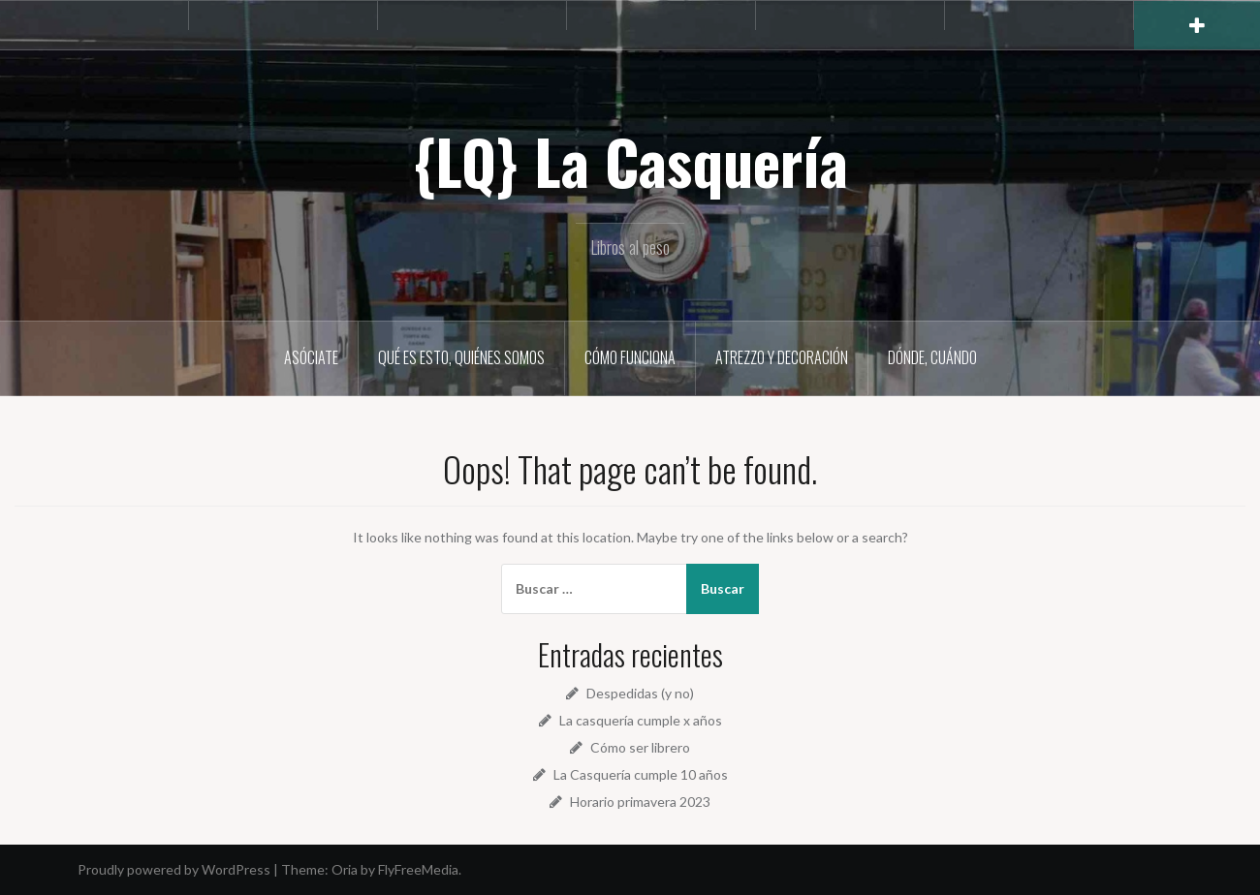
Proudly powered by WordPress (174, 869)
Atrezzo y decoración (781, 357)
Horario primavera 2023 (640, 801)
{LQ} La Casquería (630, 160)
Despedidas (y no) (640, 693)
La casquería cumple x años (640, 720)
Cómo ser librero (640, 747)
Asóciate (311, 357)
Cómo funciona (630, 357)
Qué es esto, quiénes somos (461, 357)
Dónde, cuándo (932, 357)
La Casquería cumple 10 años (640, 774)
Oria (344, 869)
